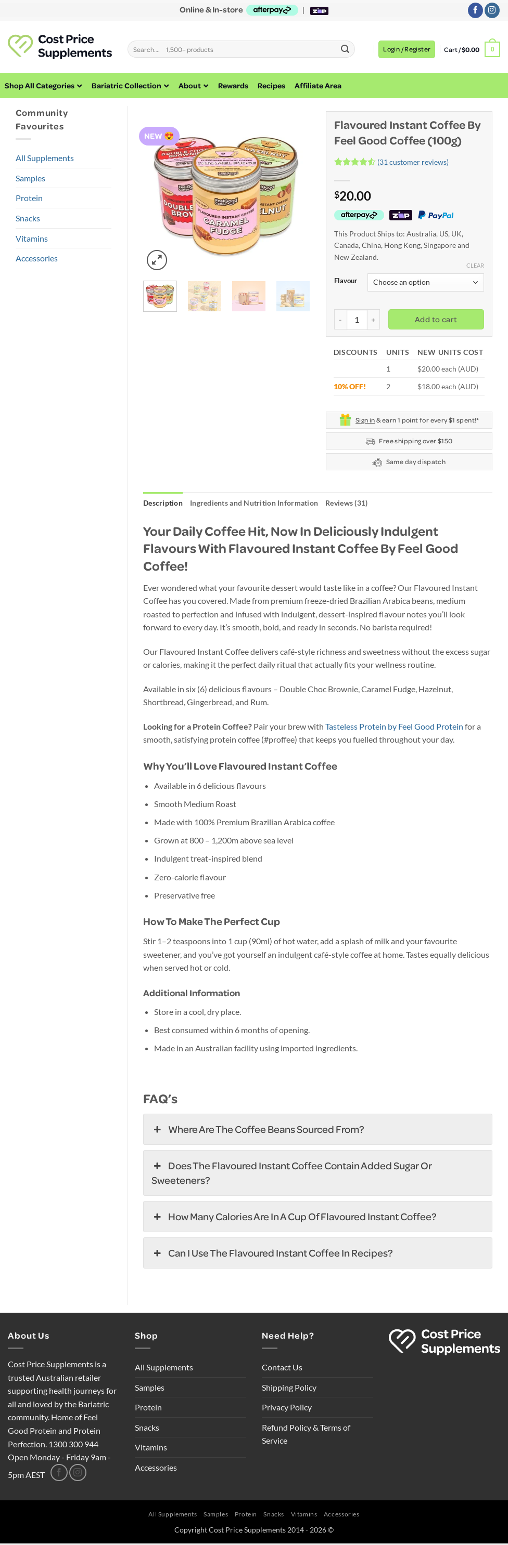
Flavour (345, 281)
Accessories (37, 258)
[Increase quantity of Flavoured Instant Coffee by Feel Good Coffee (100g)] (373, 319)
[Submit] (345, 49)
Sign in (365, 420)
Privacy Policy (287, 1409)
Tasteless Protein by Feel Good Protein (394, 728)
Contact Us (282, 1369)
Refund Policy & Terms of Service (306, 1435)
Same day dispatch (409, 462)
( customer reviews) (413, 161)
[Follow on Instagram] (492, 10)
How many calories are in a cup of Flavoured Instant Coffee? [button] (294, 1218)
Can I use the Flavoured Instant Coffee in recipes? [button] (272, 1255)
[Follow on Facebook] (475, 10)
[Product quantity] (357, 319)
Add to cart (436, 319)
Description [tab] (166, 504)
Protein (29, 198)
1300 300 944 (73, 1445)
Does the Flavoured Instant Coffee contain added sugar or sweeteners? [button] (291, 1174)
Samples (30, 178)
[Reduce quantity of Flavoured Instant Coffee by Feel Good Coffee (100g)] (340, 319)
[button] (406, 49)
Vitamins (32, 238)
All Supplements (45, 158)
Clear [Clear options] (475, 265)
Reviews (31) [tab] (374, 504)
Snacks (28, 218)
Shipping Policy (289, 1389)
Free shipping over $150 (408, 441)
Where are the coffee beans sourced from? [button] (257, 1131)
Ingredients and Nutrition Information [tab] (269, 504)
